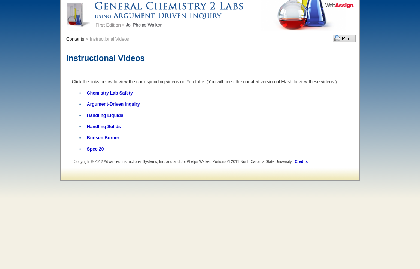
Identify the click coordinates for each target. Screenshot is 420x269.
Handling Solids (104, 126)
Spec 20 (95, 149)
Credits (301, 162)
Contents (75, 39)
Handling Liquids (105, 115)
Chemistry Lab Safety (110, 93)
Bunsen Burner (103, 137)
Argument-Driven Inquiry (113, 104)
